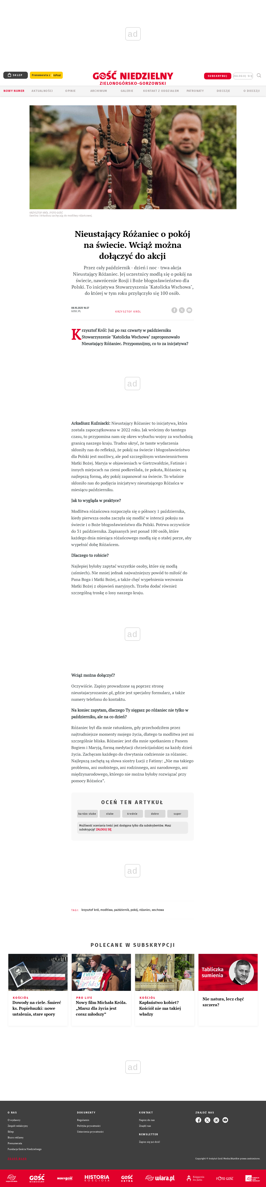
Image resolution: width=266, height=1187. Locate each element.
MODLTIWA (106, 910)
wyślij (190, 309)
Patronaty (195, 91)
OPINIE (70, 91)
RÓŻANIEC (144, 910)
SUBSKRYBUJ (217, 76)
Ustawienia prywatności (90, 1131)
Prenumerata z (46, 75)
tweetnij (182, 309)
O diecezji (252, 91)
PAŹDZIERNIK (121, 910)
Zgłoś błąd (17, 1158)
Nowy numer (14, 91)
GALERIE (127, 91)
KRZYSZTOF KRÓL (90, 910)
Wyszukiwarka (259, 75)
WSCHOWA (158, 910)
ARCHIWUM (98, 91)
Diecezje (223, 91)
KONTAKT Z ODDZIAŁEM (161, 91)
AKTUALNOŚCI (42, 91)
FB (175, 309)
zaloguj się (243, 76)
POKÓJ (134, 910)
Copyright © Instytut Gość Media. (212, 1158)
